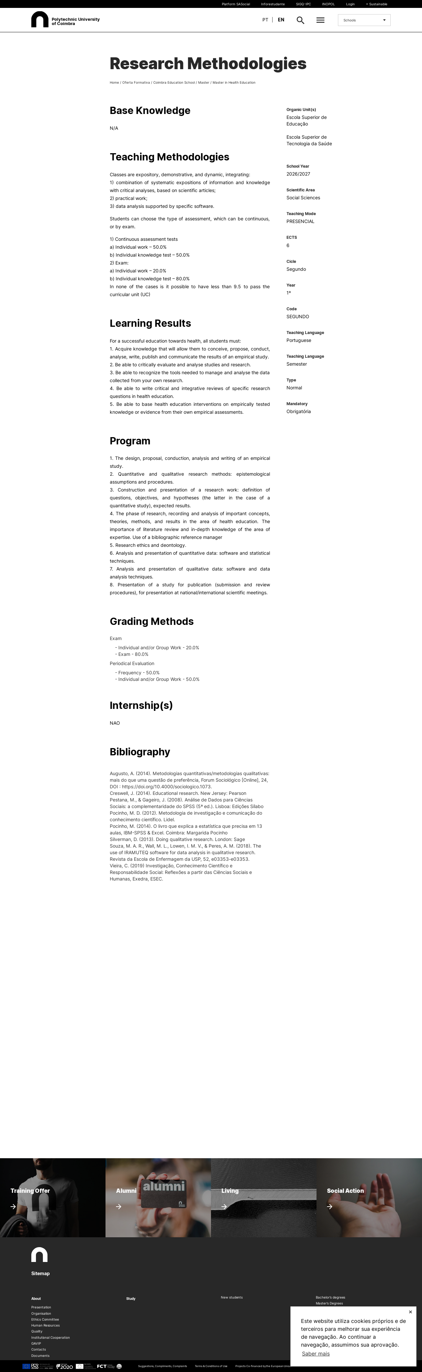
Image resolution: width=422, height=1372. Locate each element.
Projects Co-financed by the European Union (263, 1366)
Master (203, 82)
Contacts (38, 1349)
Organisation (41, 1313)
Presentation (41, 1307)
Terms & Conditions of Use (211, 1366)
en (281, 19)
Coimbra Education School (174, 82)
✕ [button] (410, 1312)
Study (131, 1299)
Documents (40, 1356)
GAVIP (36, 1343)
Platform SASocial (236, 4)
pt (265, 19)
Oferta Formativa (136, 82)
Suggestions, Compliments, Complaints (162, 1366)
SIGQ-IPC (303, 4)
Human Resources (45, 1325)
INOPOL (328, 4)
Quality (37, 1331)
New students (232, 1297)
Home (114, 82)
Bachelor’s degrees (331, 1297)
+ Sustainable (376, 4)
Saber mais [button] (316, 1353)
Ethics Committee (45, 1319)
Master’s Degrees (329, 1303)
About (36, 1299)
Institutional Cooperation (50, 1337)
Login (350, 4)
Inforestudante (273, 4)
